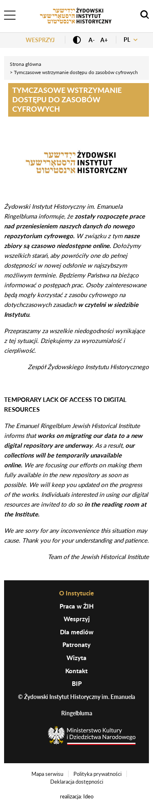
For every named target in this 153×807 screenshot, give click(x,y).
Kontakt (76, 670)
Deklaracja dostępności (76, 781)
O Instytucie (76, 592)
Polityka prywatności (97, 774)
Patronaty (76, 644)
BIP (77, 683)
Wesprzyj (40, 39)
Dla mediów (76, 631)
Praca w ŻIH (77, 606)
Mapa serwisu (47, 774)
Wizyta (76, 657)
